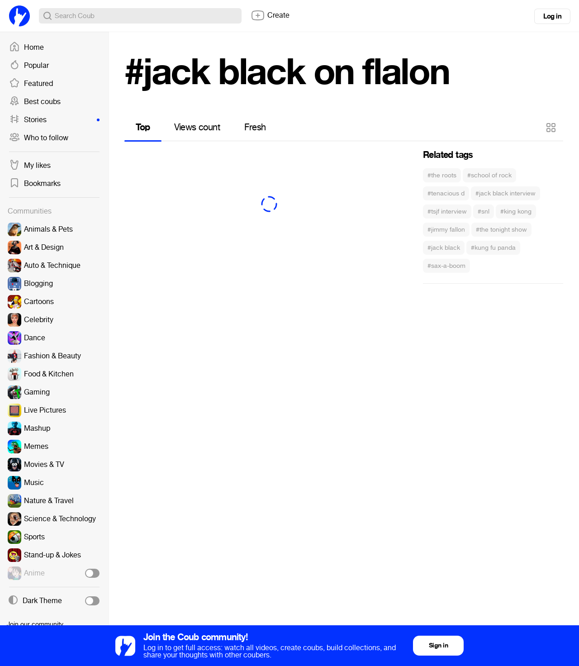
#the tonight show (501, 229)
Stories (54, 120)
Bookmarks (35, 183)
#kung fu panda (493, 247)
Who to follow (38, 138)
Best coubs (35, 101)
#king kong (516, 211)
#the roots (441, 175)
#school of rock (489, 175)
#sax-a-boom (446, 266)
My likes (30, 165)
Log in (552, 16)
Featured (31, 83)
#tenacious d (446, 193)
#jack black (443, 247)
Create (270, 15)
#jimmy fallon (446, 229)
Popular (29, 65)
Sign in (438, 645)
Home (26, 47)
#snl (483, 211)
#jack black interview (505, 193)
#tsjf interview (447, 211)
